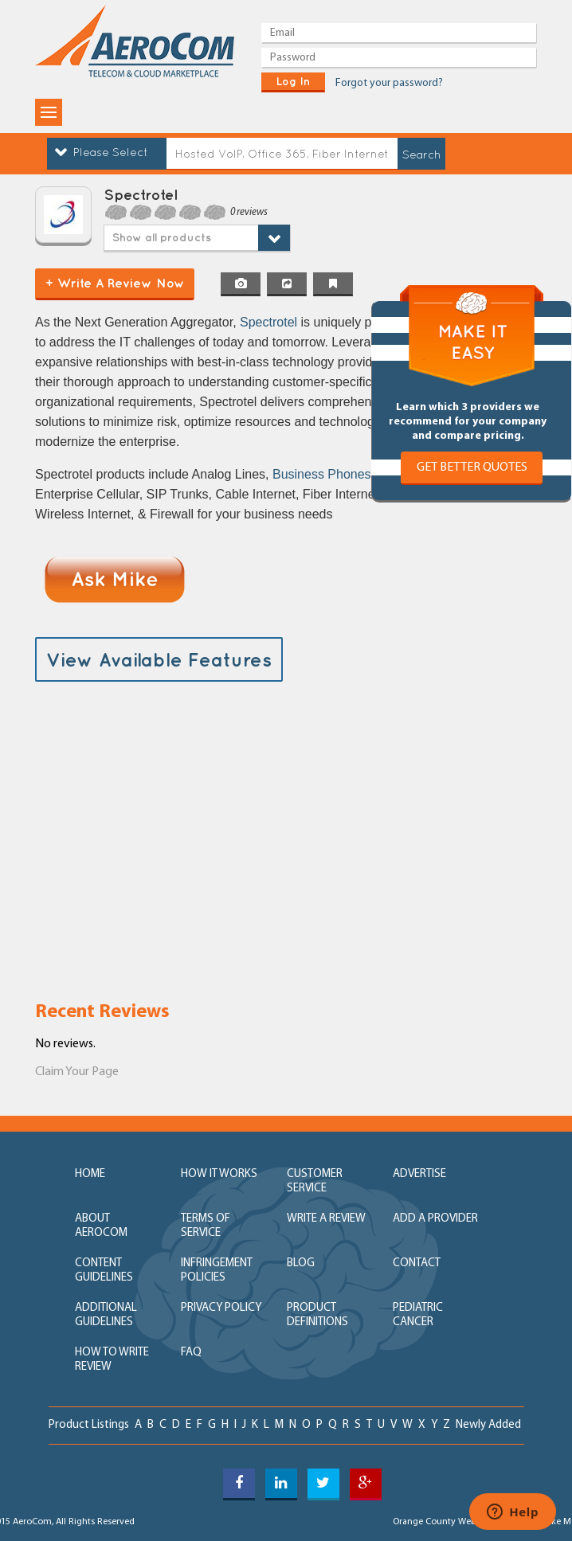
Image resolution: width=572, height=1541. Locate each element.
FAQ (191, 1353)
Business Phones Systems (347, 474)
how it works (219, 1174)
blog (301, 1263)
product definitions (317, 1315)
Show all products (161, 237)
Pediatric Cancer (418, 1315)
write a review (326, 1219)
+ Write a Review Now (115, 283)
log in (293, 81)
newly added (488, 1425)
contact (417, 1263)
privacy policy (221, 1308)
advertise (419, 1174)
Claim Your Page (77, 1072)
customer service (315, 1181)
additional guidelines (106, 1315)
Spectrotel (270, 322)
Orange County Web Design (450, 1522)
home (90, 1174)
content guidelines (104, 1270)
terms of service (205, 1226)
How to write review (112, 1360)
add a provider (435, 1219)
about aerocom (101, 1226)
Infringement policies (217, 1270)
